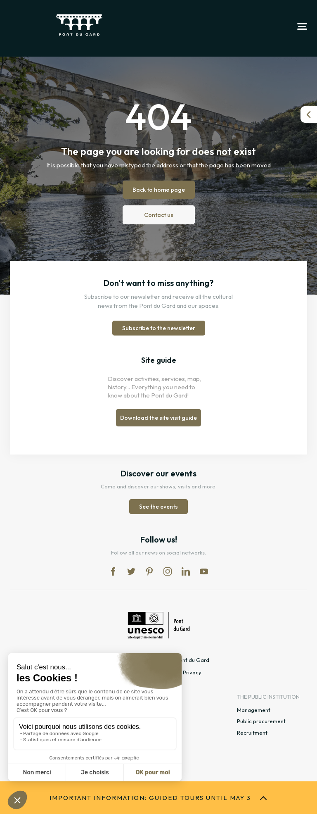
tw (131, 571)
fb (113, 571)
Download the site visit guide (158, 417)
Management (253, 710)
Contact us (158, 215)
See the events (158, 506)
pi (149, 571)
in (168, 571)
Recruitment (252, 732)
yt (204, 571)
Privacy (192, 672)
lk (186, 571)
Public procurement (261, 721)
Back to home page (158, 189)
